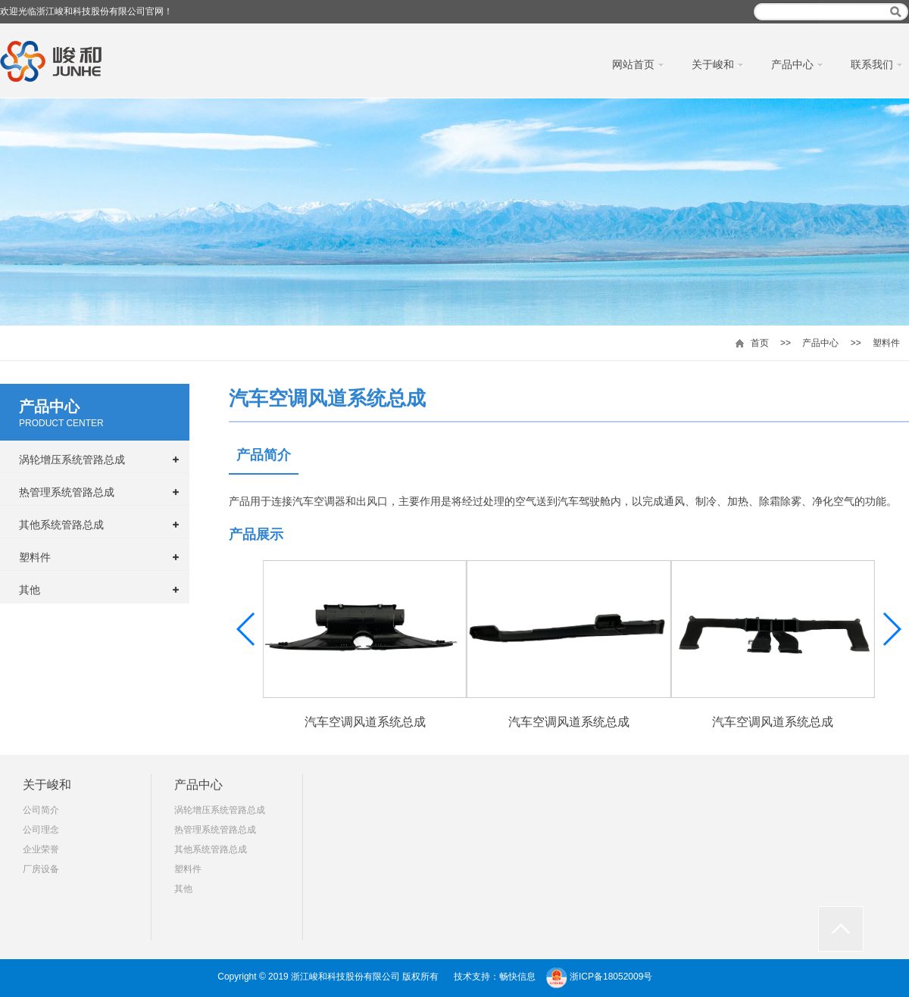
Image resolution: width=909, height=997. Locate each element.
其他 (29, 590)
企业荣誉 (41, 849)
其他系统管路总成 (61, 525)
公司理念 (41, 829)
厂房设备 (41, 869)
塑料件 (886, 343)
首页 (760, 343)
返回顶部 (841, 929)
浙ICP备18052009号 (611, 976)
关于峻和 (47, 784)
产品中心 (820, 343)
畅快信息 (517, 976)
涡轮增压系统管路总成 (72, 459)
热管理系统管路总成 (66, 492)
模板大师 (673, 976)
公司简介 (41, 810)
